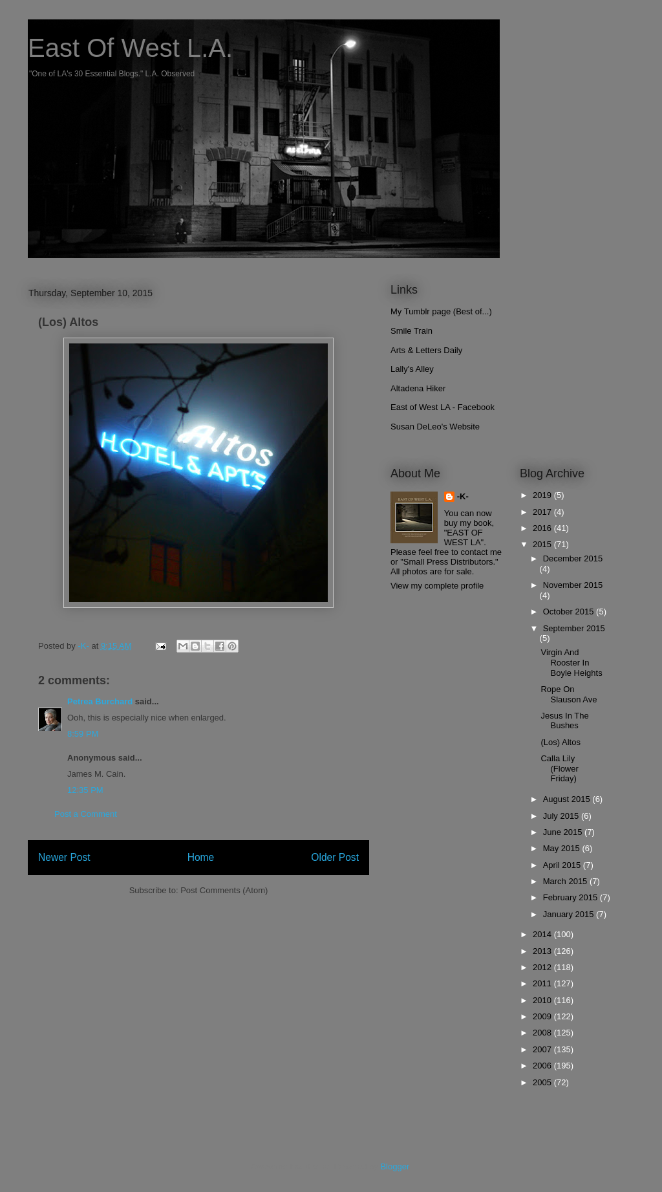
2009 (543, 1016)
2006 (543, 1065)
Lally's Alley (412, 369)
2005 (543, 1082)
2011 (543, 983)
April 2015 (563, 865)
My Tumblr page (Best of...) (441, 311)
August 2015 (568, 799)
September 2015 (574, 628)
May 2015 (562, 848)
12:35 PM (85, 790)
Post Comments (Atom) (224, 890)
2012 (543, 967)
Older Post (335, 857)
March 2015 (566, 881)
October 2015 (569, 611)
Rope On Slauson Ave (568, 694)
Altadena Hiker (417, 388)
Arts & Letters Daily (426, 350)
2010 (543, 1000)
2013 (543, 951)
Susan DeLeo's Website (435, 426)
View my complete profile (437, 586)
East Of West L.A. (130, 48)
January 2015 (569, 914)
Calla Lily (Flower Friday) (559, 768)
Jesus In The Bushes (564, 721)
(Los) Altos (560, 742)
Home (201, 857)
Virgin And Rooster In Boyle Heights (571, 662)
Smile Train (411, 331)
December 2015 (573, 558)
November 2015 (573, 585)
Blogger (394, 1166)
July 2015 (562, 816)
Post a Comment (85, 814)
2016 (543, 528)
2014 (543, 934)
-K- (463, 496)
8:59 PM (82, 734)
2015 (543, 544)
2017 (543, 512)
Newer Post (64, 857)
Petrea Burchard (100, 701)
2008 (543, 1032)
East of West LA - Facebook (442, 407)
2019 (543, 495)
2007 (543, 1049)
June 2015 (563, 832)
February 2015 (571, 897)
